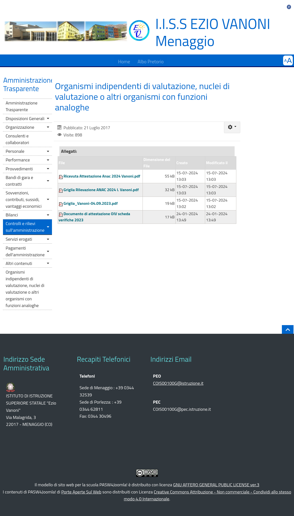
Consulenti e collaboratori (17, 139)
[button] (288, 60)
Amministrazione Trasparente (22, 106)
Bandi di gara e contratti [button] (19, 180)
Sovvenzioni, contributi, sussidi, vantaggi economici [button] (24, 199)
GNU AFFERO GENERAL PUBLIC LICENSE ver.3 (216, 484)
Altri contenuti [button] (19, 263)
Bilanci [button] (12, 214)
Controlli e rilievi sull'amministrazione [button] (25, 226)
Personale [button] (15, 151)
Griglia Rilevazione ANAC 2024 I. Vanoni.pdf (101, 190)
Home (124, 60)
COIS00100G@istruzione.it (178, 383)
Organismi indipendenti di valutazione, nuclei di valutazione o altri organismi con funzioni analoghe (25, 289)
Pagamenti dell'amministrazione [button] (25, 251)
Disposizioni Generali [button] (25, 118)
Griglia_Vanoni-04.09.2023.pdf (91, 203)
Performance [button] (18, 159)
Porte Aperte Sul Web (81, 492)
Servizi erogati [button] (19, 239)
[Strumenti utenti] (232, 127)
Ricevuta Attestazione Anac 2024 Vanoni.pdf (102, 176)
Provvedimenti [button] (19, 168)
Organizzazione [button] (20, 127)
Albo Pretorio (151, 60)
